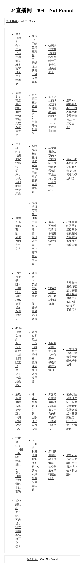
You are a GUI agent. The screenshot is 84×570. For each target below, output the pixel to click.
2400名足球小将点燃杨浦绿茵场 (52, 296)
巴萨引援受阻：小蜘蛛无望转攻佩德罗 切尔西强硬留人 (18, 296)
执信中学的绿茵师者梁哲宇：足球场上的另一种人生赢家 (34, 59)
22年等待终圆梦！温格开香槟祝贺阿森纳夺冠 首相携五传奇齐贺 (71, 233)
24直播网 (32, 559)
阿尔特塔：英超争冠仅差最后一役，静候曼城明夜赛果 (34, 296)
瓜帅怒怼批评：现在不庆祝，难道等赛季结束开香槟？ (18, 523)
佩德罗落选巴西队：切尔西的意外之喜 (18, 233)
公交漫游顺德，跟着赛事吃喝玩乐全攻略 (71, 357)
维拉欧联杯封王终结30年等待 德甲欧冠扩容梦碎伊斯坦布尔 (35, 169)
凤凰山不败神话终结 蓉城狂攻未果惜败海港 (52, 233)
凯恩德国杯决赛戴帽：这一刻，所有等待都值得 (34, 114)
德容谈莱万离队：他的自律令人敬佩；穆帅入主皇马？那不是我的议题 (34, 233)
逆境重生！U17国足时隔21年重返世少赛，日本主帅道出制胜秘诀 (19, 464)
